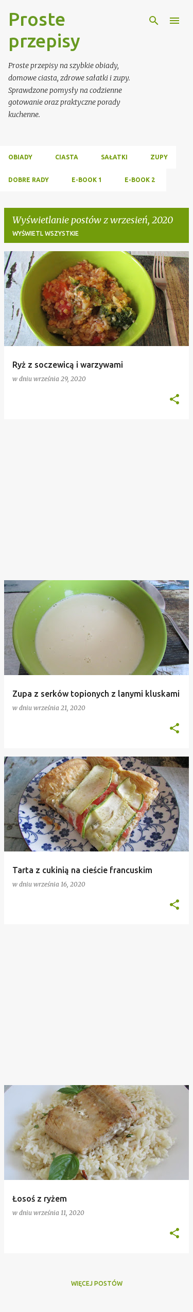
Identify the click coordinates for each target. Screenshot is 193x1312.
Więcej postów (96, 1283)
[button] (174, 400)
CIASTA (66, 157)
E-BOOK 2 (140, 179)
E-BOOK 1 (87, 179)
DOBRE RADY (28, 179)
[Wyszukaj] (154, 20)
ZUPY (159, 157)
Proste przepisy (44, 29)
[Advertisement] (96, 500)
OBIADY (20, 157)
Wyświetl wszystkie (45, 233)
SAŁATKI (114, 157)
